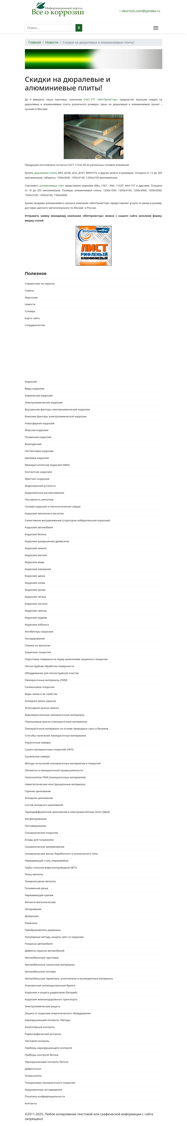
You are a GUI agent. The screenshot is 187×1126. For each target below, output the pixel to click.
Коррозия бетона (35, 534)
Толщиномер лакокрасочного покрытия (50, 1082)
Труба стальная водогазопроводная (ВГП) (51, 867)
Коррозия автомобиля (39, 527)
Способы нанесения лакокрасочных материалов (55, 735)
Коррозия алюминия (38, 569)
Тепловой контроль (37, 1041)
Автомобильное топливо (40, 971)
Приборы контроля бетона (41, 1055)
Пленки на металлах (37, 645)
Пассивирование (35, 826)
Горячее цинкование (38, 791)
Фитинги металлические (40, 902)
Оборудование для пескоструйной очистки (52, 673)
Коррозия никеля (36, 548)
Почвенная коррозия (38, 437)
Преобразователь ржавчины (43, 930)
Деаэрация (32, 916)
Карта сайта (32, 318)
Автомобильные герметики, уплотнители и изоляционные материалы (69, 978)
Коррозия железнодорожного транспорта (51, 999)
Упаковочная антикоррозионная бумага (50, 985)
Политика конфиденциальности (45, 1096)
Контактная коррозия (38, 472)
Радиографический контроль (43, 1034)
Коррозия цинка (35, 576)
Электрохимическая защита (42, 1006)
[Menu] (155, 28)
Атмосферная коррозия (40, 423)
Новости (30, 304)
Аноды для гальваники (39, 839)
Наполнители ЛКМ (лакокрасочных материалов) (55, 777)
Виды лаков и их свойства (41, 694)
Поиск (79, 27)
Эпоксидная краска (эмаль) (42, 708)
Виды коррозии (34, 388)
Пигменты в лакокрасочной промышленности (54, 770)
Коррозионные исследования (43, 1089)
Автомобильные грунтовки (42, 957)
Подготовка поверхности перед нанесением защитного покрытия (66, 659)
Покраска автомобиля (39, 943)
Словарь (30, 311)
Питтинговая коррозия (39, 451)
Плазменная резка (36, 888)
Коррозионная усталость (40, 486)
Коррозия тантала (36, 603)
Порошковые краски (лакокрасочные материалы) (56, 721)
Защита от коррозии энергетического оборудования (58, 1013)
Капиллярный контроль (40, 1027)
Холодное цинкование (39, 798)
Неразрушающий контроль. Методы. (48, 1020)
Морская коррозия (36, 430)
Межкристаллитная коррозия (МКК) (47, 465)
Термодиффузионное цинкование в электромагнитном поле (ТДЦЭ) (67, 812)
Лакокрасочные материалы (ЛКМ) (46, 680)
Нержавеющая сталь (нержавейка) (46, 860)
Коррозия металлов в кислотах (44, 513)
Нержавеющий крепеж (39, 895)
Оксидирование (35, 638)
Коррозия (31, 381)
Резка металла (34, 874)
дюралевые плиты (45, 173)
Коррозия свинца (36, 610)
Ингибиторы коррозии (39, 631)
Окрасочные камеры (38, 742)
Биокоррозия (33, 444)
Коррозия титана (35, 596)
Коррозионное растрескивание (44, 493)
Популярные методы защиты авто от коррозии (54, 937)
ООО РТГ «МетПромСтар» (99, 99)
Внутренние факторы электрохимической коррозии (57, 409)
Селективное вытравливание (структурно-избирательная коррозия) (67, 520)
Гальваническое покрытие (41, 833)
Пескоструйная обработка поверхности (49, 666)
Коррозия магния (36, 555)
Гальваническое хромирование (45, 846)
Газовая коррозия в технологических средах (53, 506)
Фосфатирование (36, 819)
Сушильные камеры (37, 756)
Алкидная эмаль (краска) (40, 701)
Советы (29, 290)
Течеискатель (33, 1075)
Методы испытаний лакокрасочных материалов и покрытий (63, 763)
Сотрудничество (35, 325)
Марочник (31, 297)
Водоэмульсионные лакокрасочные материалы (54, 715)
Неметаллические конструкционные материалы (55, 784)
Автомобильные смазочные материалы (50, 964)
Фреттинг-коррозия (37, 479)
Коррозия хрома (35, 590)
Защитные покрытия (38, 652)
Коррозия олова (35, 583)
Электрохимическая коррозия (44, 402)
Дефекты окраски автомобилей (45, 950)
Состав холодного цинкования (44, 805)
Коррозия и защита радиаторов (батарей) (51, 992)
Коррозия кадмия (36, 617)
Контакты (31, 1103)
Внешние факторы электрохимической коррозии (56, 416)
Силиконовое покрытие (40, 687)
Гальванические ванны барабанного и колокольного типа (61, 853)
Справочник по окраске (40, 283)
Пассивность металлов (39, 499)
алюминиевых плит (51, 185)
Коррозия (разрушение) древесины (47, 541)
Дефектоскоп (33, 1069)
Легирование (33, 909)
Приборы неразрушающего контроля (48, 1048)
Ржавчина (31, 923)
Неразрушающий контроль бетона (47, 1062)
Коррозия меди (34, 562)
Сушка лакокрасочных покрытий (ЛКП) (49, 749)
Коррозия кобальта (37, 624)
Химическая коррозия (39, 395)
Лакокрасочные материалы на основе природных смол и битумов (66, 728)
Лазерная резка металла (40, 881)
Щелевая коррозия (37, 458)
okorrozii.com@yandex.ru (140, 11)
